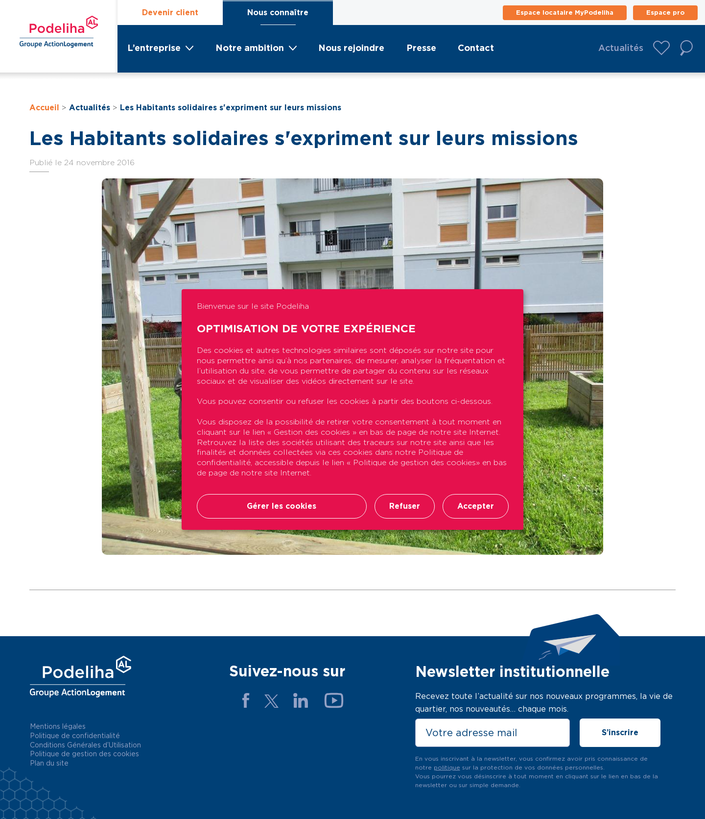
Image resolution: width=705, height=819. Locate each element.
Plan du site (49, 763)
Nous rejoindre (351, 48)
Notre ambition (249, 48)
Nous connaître (277, 12)
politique (447, 767)
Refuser (402, 506)
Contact (476, 48)
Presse (421, 48)
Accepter (475, 506)
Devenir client (170, 12)
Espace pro (665, 12)
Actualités (620, 48)
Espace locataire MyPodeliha (564, 12)
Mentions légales (58, 726)
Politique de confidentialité (75, 736)
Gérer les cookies (280, 506)
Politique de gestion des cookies (84, 754)
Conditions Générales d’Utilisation (85, 745)
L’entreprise (154, 48)
